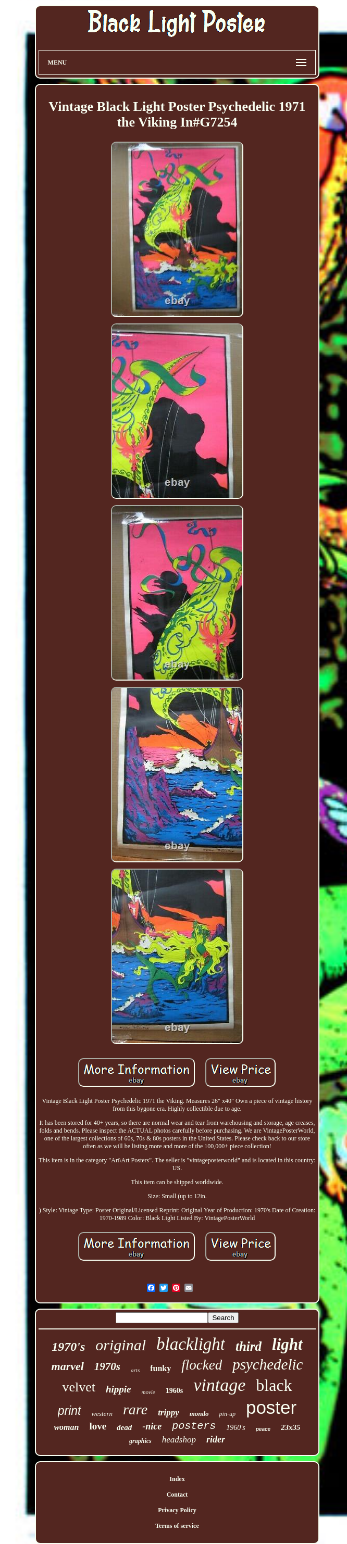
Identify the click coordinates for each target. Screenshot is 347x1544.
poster (271, 1407)
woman (66, 1427)
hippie (118, 1389)
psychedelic (267, 1364)
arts (135, 1370)
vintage (219, 1385)
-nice (152, 1426)
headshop (179, 1440)
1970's (68, 1346)
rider (215, 1439)
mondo (199, 1413)
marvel (68, 1366)
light (287, 1344)
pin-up (227, 1413)
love (97, 1426)
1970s (107, 1366)
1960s (174, 1391)
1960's (235, 1428)
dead (124, 1427)
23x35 (291, 1427)
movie (148, 1392)
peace (263, 1429)
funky (160, 1368)
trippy (168, 1412)
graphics (140, 1441)
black (274, 1385)
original (120, 1344)
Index (176, 1479)
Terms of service (177, 1525)
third (249, 1346)
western (102, 1413)
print (69, 1410)
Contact (177, 1494)
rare (135, 1409)
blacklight (190, 1344)
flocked (201, 1365)
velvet (78, 1387)
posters (194, 1426)
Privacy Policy (177, 1510)
